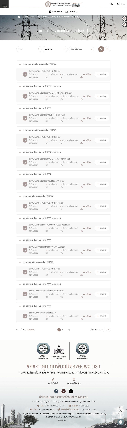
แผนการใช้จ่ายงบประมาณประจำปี (69, 17)
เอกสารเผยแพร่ (29, 17)
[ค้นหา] (29, 49)
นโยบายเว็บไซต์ (44, 413)
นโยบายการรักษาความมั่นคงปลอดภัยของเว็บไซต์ (90, 413)
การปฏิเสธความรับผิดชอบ (30, 413)
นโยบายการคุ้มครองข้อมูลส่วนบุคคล (62, 413)
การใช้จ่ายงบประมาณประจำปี (47, 17)
